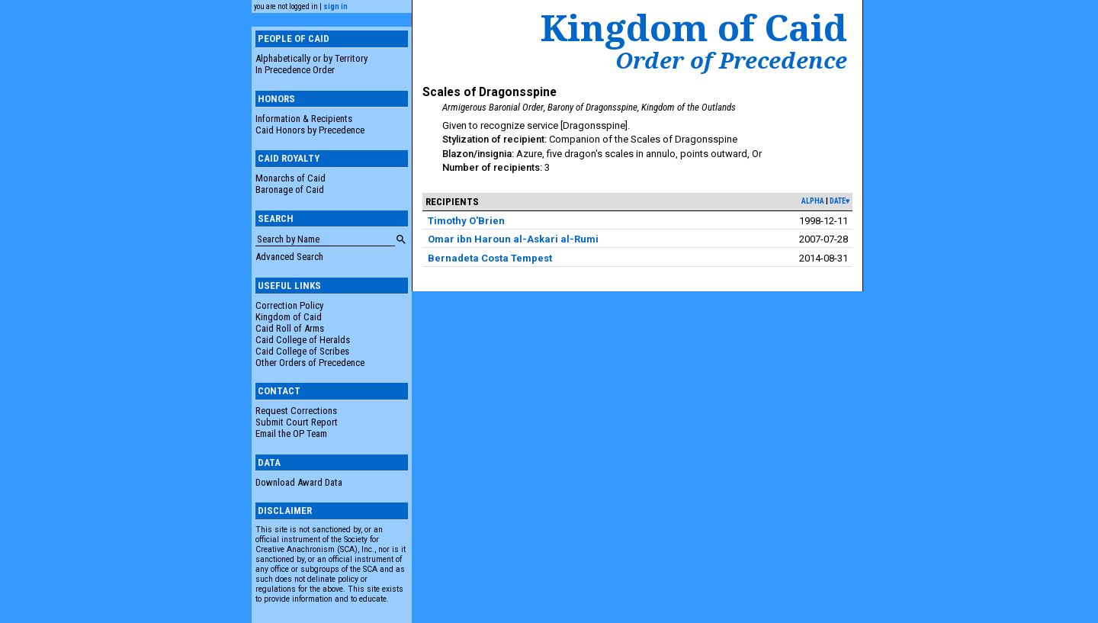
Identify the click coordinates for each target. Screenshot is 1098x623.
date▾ (839, 201)
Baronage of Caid (289, 189)
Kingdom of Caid (288, 317)
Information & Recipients (303, 118)
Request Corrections (296, 410)
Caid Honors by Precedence (309, 130)
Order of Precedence (731, 60)
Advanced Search (289, 256)
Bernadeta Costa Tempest (490, 258)
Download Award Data (298, 482)
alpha (812, 201)
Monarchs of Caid (290, 178)
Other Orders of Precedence (309, 362)
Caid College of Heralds (302, 339)
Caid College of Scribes (302, 351)
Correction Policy (289, 305)
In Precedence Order (295, 69)
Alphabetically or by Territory (311, 58)
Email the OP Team (291, 433)
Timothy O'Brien (466, 220)
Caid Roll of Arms (289, 328)
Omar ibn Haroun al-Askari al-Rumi (513, 239)
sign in (335, 6)
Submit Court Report (296, 422)
